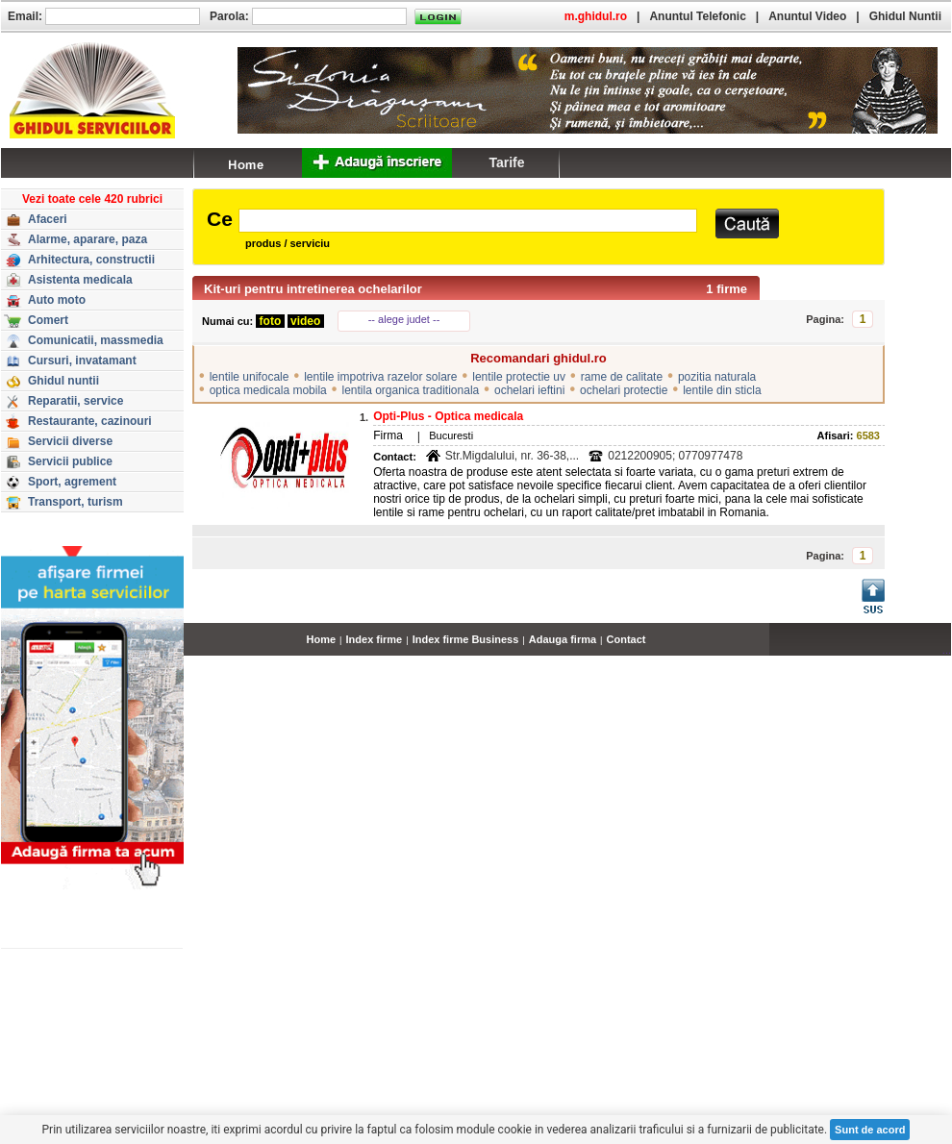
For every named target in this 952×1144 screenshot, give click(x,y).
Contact (626, 639)
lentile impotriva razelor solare (380, 377)
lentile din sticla (722, 390)
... (946, 650)
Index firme (374, 639)
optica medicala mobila (268, 390)
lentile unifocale (249, 377)
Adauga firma (562, 639)
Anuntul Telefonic (697, 16)
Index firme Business (466, 639)
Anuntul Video (807, 16)
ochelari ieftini (529, 390)
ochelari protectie (623, 390)
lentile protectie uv (518, 377)
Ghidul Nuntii (905, 16)
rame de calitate (622, 377)
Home (322, 639)
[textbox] (467, 221)
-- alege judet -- (404, 319)
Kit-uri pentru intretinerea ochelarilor (313, 289)
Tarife (506, 162)
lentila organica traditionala (410, 390)
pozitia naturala (717, 377)
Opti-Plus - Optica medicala (448, 416)
